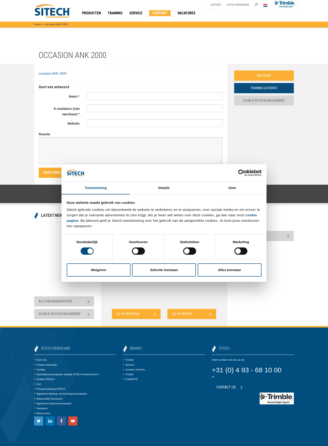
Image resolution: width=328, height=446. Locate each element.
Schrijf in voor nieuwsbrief (264, 100)
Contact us (229, 387)
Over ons (40, 359)
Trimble (128, 359)
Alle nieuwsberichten (64, 301)
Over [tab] (232, 188)
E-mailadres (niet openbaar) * (67, 111)
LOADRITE (130, 379)
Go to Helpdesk (136, 314)
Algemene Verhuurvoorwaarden (53, 403)
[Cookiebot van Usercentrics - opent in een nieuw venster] (241, 172)
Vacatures (41, 408)
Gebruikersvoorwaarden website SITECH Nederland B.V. (67, 374)
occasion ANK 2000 (53, 73)
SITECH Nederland (238, 4)
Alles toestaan (229, 270)
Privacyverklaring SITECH (49, 389)
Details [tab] (164, 188)
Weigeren (98, 270)
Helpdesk (264, 75)
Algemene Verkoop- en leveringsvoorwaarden (60, 393)
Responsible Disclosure (48, 398)
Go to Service (192, 314)
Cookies (40, 369)
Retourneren (42, 413)
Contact (215, 4)
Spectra (128, 364)
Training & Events (264, 88)
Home (37, 24)
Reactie (44, 134)
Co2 (37, 384)
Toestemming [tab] (96, 188)
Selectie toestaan (164, 270)
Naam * (74, 96)
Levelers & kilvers (134, 369)
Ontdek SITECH (44, 379)
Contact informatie (45, 364)
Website (73, 123)
